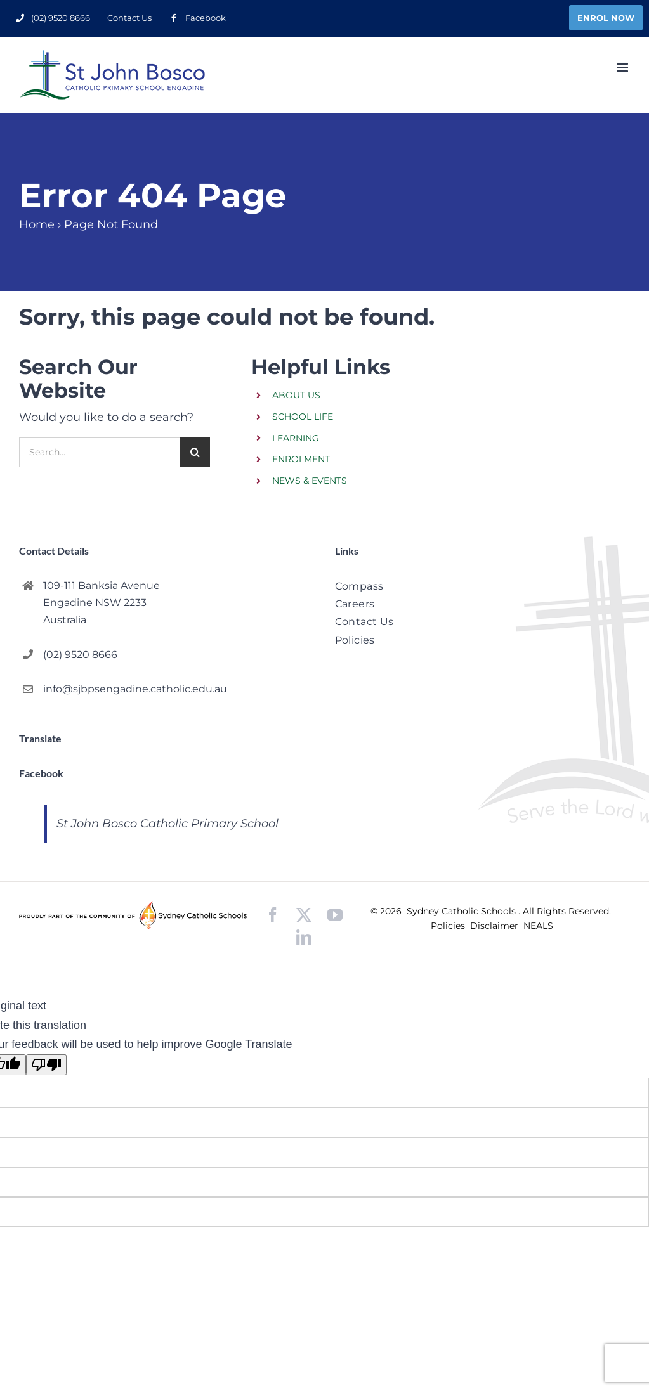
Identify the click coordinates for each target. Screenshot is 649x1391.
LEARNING (295, 438)
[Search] (195, 452)
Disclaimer (495, 925)
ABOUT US (296, 395)
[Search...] (99, 452)
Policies (449, 925)
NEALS (538, 925)
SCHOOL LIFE (302, 416)
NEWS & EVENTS (309, 480)
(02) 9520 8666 (80, 655)
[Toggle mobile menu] (623, 67)
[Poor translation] (46, 1064)
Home (37, 224)
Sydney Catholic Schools (462, 911)
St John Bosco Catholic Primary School (167, 824)
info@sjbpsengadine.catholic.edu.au (135, 689)
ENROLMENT (301, 459)
